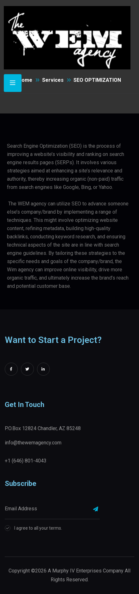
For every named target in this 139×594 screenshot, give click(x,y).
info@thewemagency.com (33, 443)
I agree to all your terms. (38, 528)
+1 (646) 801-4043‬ (26, 461)
